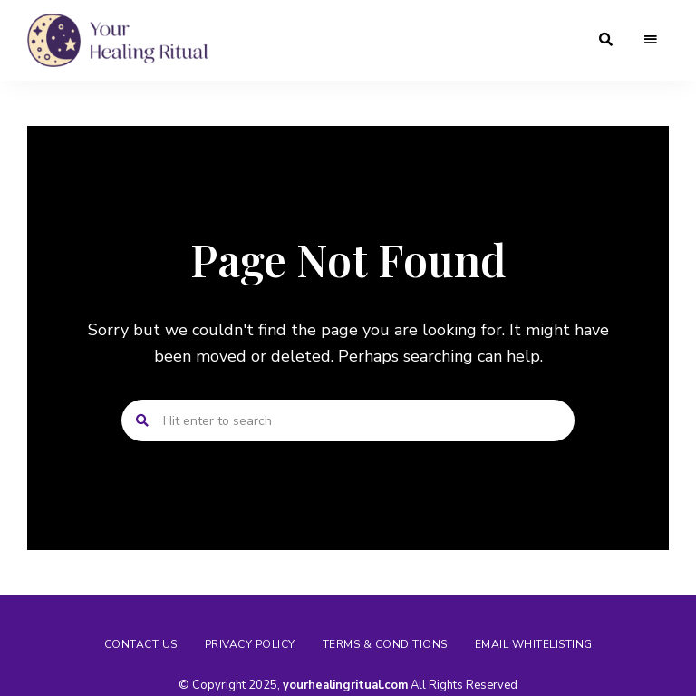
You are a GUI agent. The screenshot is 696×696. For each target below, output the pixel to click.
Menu (651, 40)
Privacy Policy (250, 644)
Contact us (141, 644)
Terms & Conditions (385, 644)
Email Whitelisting (534, 644)
